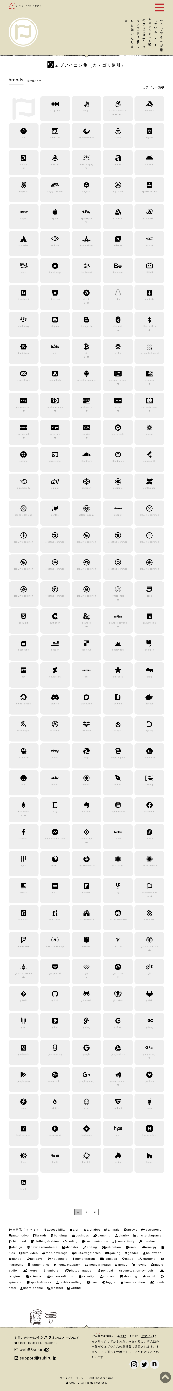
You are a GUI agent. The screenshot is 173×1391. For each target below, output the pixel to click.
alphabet (93, 1229)
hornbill (86, 1162)
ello (23, 784)
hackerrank (55, 1135)
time (94, 1282)
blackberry (23, 326)
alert (76, 1229)
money (122, 1264)
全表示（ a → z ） (26, 1229)
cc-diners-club (55, 407)
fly (118, 892)
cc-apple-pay (23, 407)
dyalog (149, 731)
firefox (55, 865)
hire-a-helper (149, 1135)
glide (55, 1027)
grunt (87, 1108)
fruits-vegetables (88, 1253)
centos (149, 434)
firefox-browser (86, 865)
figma (23, 865)
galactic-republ (149, 946)
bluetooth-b (149, 326)
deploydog (118, 650)
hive (23, 1162)
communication (96, 1241)
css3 (149, 596)
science (35, 1276)
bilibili (149, 272)
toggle (111, 1282)
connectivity (125, 1241)
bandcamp (55, 272)
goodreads (23, 1054)
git (149, 973)
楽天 (120, 1336)
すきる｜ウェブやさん (29, 5)
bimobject (23, 299)
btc (86, 353)
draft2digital (23, 731)
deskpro (149, 650)
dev (23, 677)
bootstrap (23, 353)
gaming (114, 1253)
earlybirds (23, 758)
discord (55, 704)
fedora (149, 838)
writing (76, 1288)
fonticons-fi (55, 919)
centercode (118, 434)
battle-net (86, 272)
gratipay (149, 1081)
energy (151, 1247)
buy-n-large (23, 380)
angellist (23, 191)
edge (86, 758)
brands (41, 1235)
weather (57, 1288)
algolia (149, 137)
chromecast (54, 461)
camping (104, 1235)
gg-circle (118, 973)
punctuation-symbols (138, 1270)
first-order (118, 865)
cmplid (55, 488)
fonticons (23, 919)
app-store (118, 191)
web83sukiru (32, 1349)
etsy (55, 811)
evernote (86, 811)
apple (55, 218)
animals (114, 1229)
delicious (86, 650)
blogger (55, 326)
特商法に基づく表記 (101, 1378)
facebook (149, 811)
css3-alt (23, 623)
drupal (117, 731)
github (55, 1000)
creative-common (149, 515)
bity (118, 299)
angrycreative (55, 191)
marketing (16, 1264)
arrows (132, 1229)
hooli (55, 1162)
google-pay (149, 1054)
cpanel (118, 515)
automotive (20, 1235)
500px (86, 110)
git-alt (23, 1000)
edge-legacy (118, 758)
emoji (133, 1247)
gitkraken (118, 1000)
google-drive (118, 1054)
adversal (55, 137)
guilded (118, 1108)
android (149, 164)
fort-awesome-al (118, 919)
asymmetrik (149, 218)
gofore (118, 1027)
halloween (154, 1253)
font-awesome (149, 892)
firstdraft (24, 892)
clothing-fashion (47, 1241)
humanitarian (85, 1258)
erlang (149, 784)
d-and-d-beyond (118, 623)
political (107, 1270)
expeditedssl (118, 811)
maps (129, 1258)
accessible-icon (118, 110)
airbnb (117, 137)
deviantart (55, 677)
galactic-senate (23, 973)
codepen (86, 488)
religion (14, 1276)
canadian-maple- (86, 380)
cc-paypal (23, 434)
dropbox (86, 731)
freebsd (86, 946)
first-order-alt (149, 865)
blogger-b (86, 326)
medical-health (100, 1264)
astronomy (153, 1229)
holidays (36, 1258)
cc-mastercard (149, 407)
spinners (15, 1282)
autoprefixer (86, 245)
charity (124, 1235)
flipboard (86, 892)
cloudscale (118, 461)
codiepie (118, 488)
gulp (149, 1108)
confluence (149, 488)
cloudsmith (149, 461)
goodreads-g (55, 1054)
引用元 (138, 39)
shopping (130, 1276)
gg (86, 973)
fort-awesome (86, 919)
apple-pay (86, 218)
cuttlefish (55, 623)
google (86, 1054)
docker (149, 704)
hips (118, 1135)
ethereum (23, 811)
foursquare (23, 946)
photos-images (80, 1270)
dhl (86, 677)
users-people (33, 1288)
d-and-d (86, 623)
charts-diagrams (149, 1235)
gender (133, 1253)
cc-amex (149, 380)
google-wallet (118, 1081)
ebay (55, 758)
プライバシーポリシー (73, 1378)
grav (23, 1108)
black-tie (149, 299)
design (17, 1247)
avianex (118, 245)
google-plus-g (86, 1081)
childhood (18, 1241)
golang (149, 1027)
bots (55, 353)
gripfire (55, 1108)
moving (141, 1264)
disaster (72, 1247)
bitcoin (86, 299)
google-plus (55, 1081)
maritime (149, 1258)
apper (23, 218)
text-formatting (70, 1282)
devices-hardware (44, 1247)
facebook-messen (55, 838)
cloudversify (23, 488)
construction (152, 1241)
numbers (52, 1270)
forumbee (149, 919)
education (113, 1247)
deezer (55, 650)
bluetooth (118, 326)
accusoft (149, 110)
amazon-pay (86, 164)
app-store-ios (149, 191)
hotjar (118, 1162)
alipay (23, 164)
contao (55, 515)
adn (23, 137)
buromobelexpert (149, 353)
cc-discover (86, 407)
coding (73, 1241)
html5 (23, 1189)
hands (16, 1258)
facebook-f (23, 838)
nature (32, 1270)
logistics (111, 1258)
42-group (55, 110)
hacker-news (23, 1135)
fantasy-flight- (86, 838)
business (82, 1235)
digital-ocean (23, 704)
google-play (23, 1081)
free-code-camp (55, 946)
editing (92, 1247)
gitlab (149, 1000)
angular (86, 191)
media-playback (69, 1264)
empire (86, 784)
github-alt (86, 1000)
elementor (149, 758)
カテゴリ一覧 (152, 87)
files (12, 1253)
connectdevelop (23, 515)
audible (55, 245)
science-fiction (62, 1276)
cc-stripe (55, 434)
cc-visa (86, 434)
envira (118, 784)
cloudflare (86, 461)
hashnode (86, 1135)
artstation (118, 218)
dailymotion (149, 623)
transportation (134, 1282)
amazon (55, 164)
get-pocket (55, 973)
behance (118, 272)
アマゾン (147, 1336)
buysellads (55, 380)
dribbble (55, 731)
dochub (118, 704)
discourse (86, 704)
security (88, 1276)
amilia (118, 164)
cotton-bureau (86, 515)
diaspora (118, 677)
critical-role (118, 596)
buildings (61, 1235)
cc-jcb (118, 407)
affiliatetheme (86, 137)
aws (23, 272)
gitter (24, 1027)
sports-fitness (40, 1282)
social (150, 1276)
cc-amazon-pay (118, 380)
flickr (55, 892)
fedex (118, 838)
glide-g (86, 1027)
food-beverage (57, 1253)
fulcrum (118, 946)
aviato (149, 245)
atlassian (23, 245)
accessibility (56, 1229)
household (59, 1258)
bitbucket (55, 299)
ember (55, 784)
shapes (108, 1276)
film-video (30, 1253)
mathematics (40, 1264)
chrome (23, 461)
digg (149, 677)
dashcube (23, 650)
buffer (118, 353)
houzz (149, 1162)
